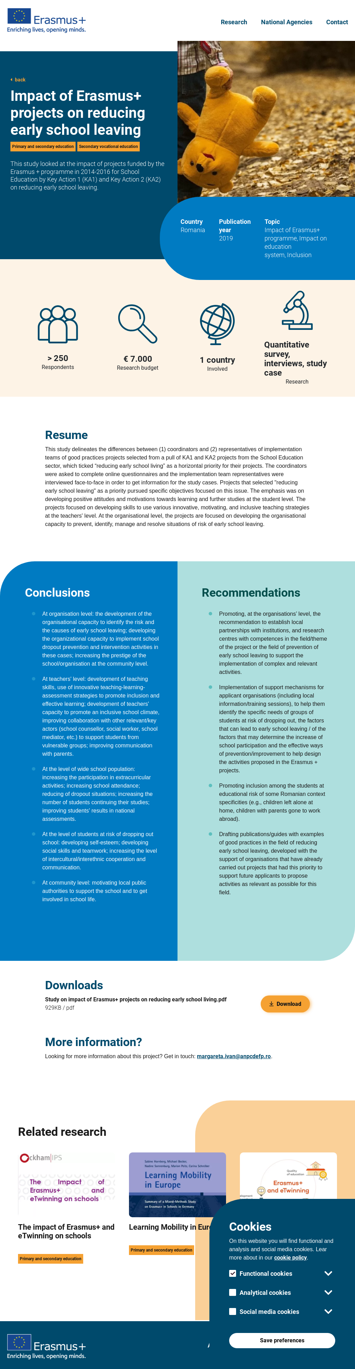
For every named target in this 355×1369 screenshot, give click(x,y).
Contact (337, 22)
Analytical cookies (265, 1292)
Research (234, 22)
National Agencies (286, 22)
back (17, 79)
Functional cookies (266, 1273)
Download (285, 1004)
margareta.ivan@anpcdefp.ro (234, 1056)
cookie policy (290, 1257)
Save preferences (282, 1340)
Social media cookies (269, 1311)
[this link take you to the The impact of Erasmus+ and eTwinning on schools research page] (66, 1224)
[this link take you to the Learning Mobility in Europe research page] (177, 1224)
